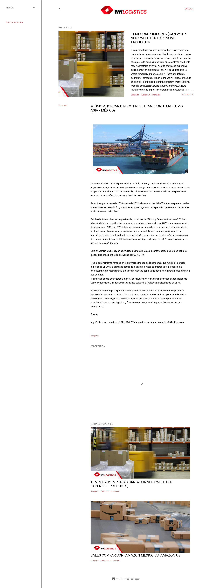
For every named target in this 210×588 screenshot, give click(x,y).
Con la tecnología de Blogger (126, 579)
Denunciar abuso (14, 22)
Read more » (187, 94)
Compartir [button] (135, 95)
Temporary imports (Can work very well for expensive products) (159, 38)
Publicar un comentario (150, 95)
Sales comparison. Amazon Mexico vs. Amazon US (135, 555)
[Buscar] (189, 8)
